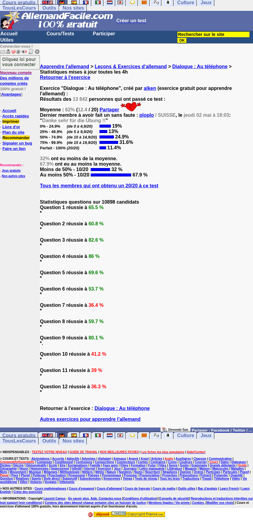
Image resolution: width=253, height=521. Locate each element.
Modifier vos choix (219, 502)
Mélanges (51, 472)
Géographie (8, 468)
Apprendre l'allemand (64, 66)
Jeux (206, 435)
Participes (213, 472)
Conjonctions (104, 462)
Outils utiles (186, 488)
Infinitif (77, 468)
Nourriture (152, 472)
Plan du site (13, 132)
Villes (24, 482)
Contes (143, 462)
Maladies (237, 468)
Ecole (53, 465)
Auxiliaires (183, 458)
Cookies (198, 502)
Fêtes (162, 465)
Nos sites (73, 8)
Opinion (185, 472)
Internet (90, 468)
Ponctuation (57, 475)
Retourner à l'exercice (65, 77)
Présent (206, 475)
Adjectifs (72, 458)
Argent (133, 458)
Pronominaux (111, 475)
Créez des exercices (27, 492)
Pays (14, 475)
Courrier (201, 462)
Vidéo (236, 478)
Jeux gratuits (11, 170)
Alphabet (104, 458)
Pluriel (25, 475)
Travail (207, 478)
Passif (244, 472)
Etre (62, 465)
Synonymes (111, 478)
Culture (185, 435)
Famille (95, 465)
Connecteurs (126, 462)
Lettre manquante (152, 468)
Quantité (236, 475)
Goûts (184, 465)
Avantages (11, 94)
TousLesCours (19, 8)
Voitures (36, 482)
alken (150, 88)
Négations (170, 472)
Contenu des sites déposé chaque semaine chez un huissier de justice (95, 502)
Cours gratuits (18, 435)
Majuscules (220, 468)
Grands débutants (223, 465)
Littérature (174, 468)
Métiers (87, 472)
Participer (104, 33)
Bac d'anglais (207, 488)
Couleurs (185, 462)
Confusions (84, 462)
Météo (99, 472)
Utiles (7, 40)
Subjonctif (69, 478)
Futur (152, 465)
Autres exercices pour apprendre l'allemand (90, 419)
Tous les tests (170, 478)
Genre (173, 465)
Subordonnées (90, 478)
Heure (23, 468)
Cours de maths (164, 488)
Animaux (119, 458)
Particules (230, 472)
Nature (111, 472)
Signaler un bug (17, 143)
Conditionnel (64, 462)
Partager (109, 109)
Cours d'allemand (109, 488)
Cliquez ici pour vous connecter (19, 61)
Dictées (5, 465)
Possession (76, 475)
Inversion (104, 468)
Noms (138, 472)
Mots (3, 472)
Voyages (50, 482)
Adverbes (89, 458)
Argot (145, 458)
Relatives (22, 478)
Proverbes (169, 475)
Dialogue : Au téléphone (200, 66)
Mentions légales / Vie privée (169, 502)
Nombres (125, 472)
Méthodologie (69, 472)
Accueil (9, 33)
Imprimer (10, 121)
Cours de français (137, 488)
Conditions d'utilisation (140, 498)
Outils (49, 8)
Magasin (191, 468)
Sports (36, 478)
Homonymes (40, 468)
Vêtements (67, 482)
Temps (127, 478)
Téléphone (221, 478)
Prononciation (149, 475)
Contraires (157, 462)
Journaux (130, 468)
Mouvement (18, 472)
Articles (156, 458)
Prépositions (189, 475)
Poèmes (93, 475)
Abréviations (40, 458)
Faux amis (110, 465)
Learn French (229, 488)
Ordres (199, 472)
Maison (204, 468)
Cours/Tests (60, 33)
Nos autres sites (13, 176)
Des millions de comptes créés (16, 78)
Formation (138, 465)
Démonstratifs (36, 465)
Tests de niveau (146, 478)
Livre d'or (11, 127)
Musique (35, 472)
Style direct (52, 478)
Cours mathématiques (50, 488)
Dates (225, 462)
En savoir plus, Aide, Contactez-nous (95, 498)
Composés (44, 462)
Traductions (190, 478)
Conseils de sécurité (174, 498)
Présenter (221, 475)
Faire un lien (14, 148)
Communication (220, 458)
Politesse (39, 475)
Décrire (18, 465)
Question (6, 478)
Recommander (16, 137)
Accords (58, 458)
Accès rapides (15, 116)
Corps (172, 462)
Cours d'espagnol (81, 488)
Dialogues (239, 462)
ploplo (146, 115)
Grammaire (199, 465)
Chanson (199, 458)
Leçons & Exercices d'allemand (131, 66)
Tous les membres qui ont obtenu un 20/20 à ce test (99, 185)
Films (124, 465)
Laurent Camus (55, 498)
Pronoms (130, 475)
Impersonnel (60, 468)
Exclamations (77, 465)
